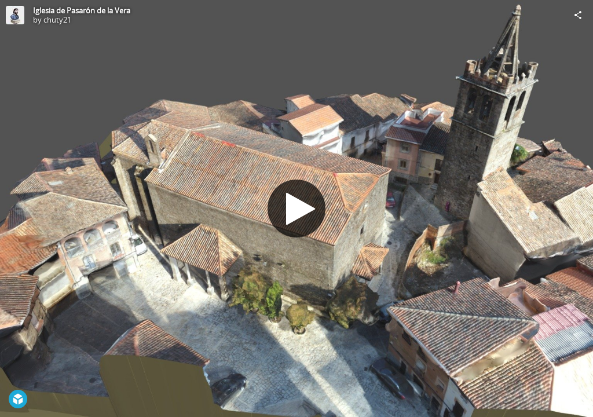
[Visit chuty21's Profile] (15, 15)
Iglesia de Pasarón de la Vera (81, 10)
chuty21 (57, 19)
